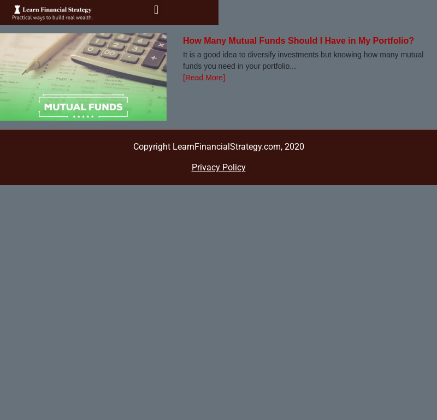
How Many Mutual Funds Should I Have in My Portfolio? (298, 40)
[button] (156, 10)
